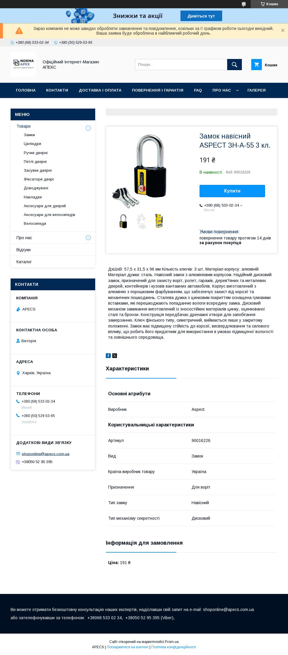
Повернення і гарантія (157, 90)
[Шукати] (234, 64)
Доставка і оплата (100, 90)
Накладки (33, 197)
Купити (232, 190)
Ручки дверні (36, 153)
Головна (26, 90)
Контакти (57, 90)
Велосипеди (35, 223)
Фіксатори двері (39, 179)
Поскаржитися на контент (128, 647)
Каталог (24, 261)
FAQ (198, 90)
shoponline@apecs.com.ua (45, 453)
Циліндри (32, 143)
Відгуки (23, 249)
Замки (29, 135)
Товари (23, 126)
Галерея (256, 90)
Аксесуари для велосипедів (49, 214)
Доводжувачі (36, 188)
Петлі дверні (35, 161)
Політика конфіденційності (173, 647)
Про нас (221, 90)
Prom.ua (172, 642)
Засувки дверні (38, 170)
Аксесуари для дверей (45, 206)
